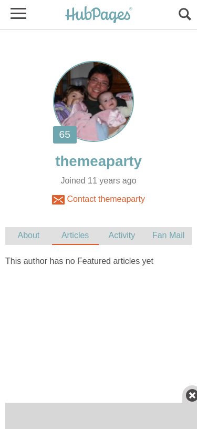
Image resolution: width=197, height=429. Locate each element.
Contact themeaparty (98, 199)
